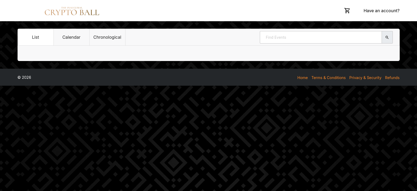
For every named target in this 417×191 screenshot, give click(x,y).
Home (302, 77)
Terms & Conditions (328, 77)
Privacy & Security (365, 77)
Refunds (392, 77)
